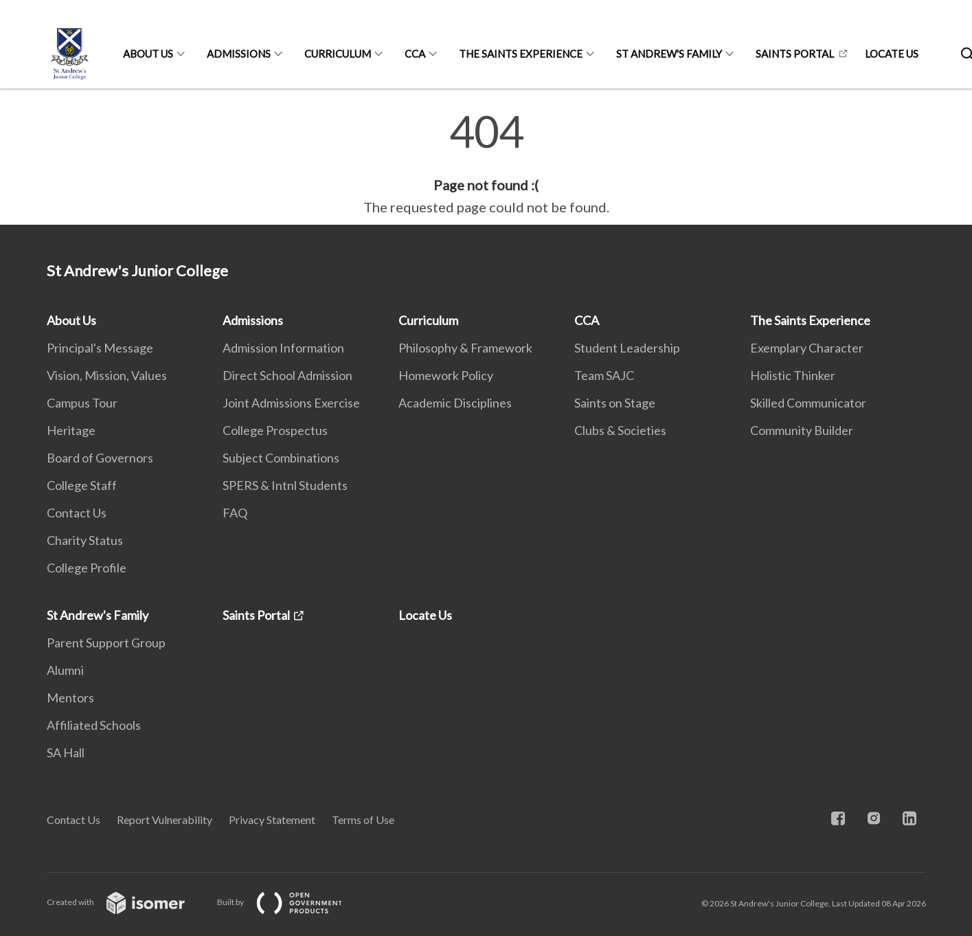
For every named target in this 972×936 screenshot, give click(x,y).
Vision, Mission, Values (107, 375)
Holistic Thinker (792, 375)
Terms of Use (363, 819)
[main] (486, 163)
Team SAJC (604, 375)
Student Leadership (627, 347)
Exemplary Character (806, 347)
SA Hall (65, 752)
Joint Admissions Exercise (291, 402)
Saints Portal (795, 53)
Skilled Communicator (808, 402)
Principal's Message (100, 347)
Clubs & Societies (620, 430)
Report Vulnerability (164, 819)
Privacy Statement (272, 819)
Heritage (71, 430)
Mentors (70, 697)
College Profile (86, 567)
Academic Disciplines (455, 402)
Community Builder (801, 430)
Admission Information (283, 347)
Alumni (65, 670)
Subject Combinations (281, 457)
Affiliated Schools (94, 725)
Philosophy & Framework (465, 347)
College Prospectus (275, 430)
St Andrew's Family (669, 53)
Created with (127, 902)
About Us (148, 53)
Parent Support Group (106, 642)
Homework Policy (445, 375)
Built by (290, 902)
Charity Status (85, 540)
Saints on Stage (614, 402)
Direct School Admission (287, 375)
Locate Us (891, 53)
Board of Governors (100, 457)
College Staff (82, 485)
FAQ (235, 512)
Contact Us (76, 512)
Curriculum (337, 53)
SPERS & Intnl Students (285, 485)
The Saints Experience (521, 53)
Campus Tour (82, 402)
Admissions (239, 53)
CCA (415, 53)
